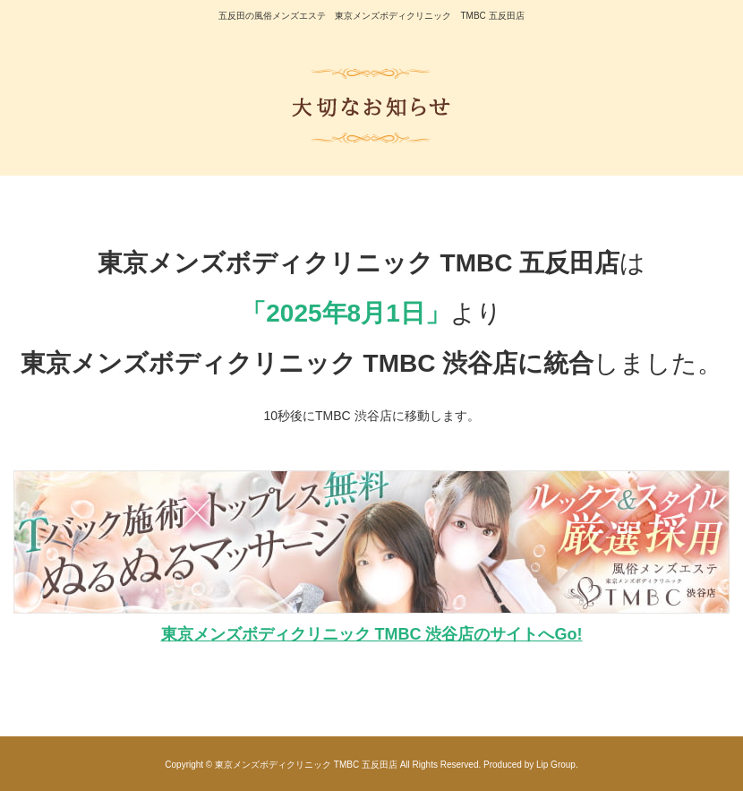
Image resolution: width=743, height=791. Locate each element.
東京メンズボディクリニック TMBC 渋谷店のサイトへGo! (372, 634)
